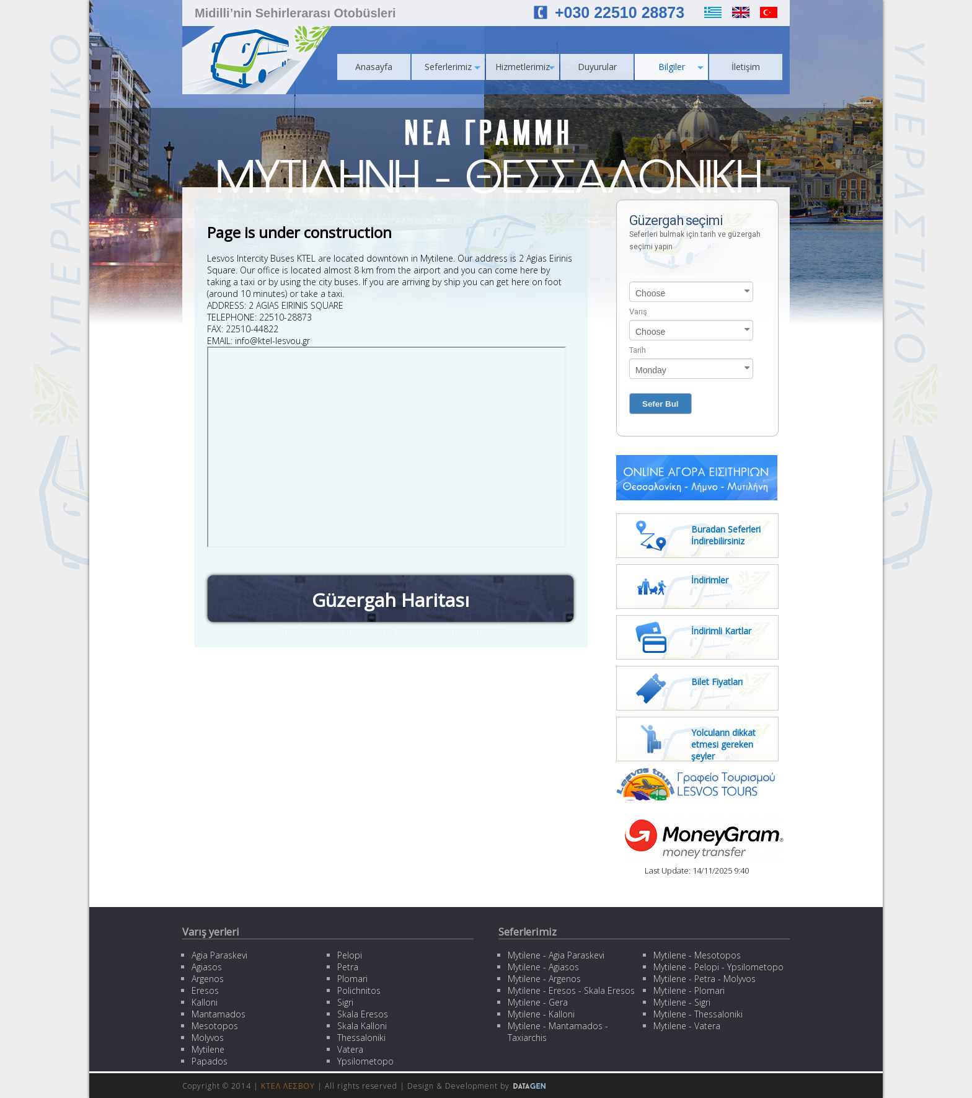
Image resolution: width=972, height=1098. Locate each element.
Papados (210, 1061)
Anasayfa (373, 67)
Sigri (345, 1002)
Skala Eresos (362, 1014)
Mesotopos (215, 1026)
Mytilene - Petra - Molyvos (704, 979)
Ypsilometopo (365, 1061)
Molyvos (208, 1037)
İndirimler (709, 580)
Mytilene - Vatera (686, 1026)
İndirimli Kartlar (721, 631)
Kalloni (205, 1002)
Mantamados (218, 1014)
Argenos (208, 979)
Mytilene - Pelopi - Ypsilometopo (718, 967)
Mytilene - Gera (538, 1002)
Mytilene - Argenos (544, 979)
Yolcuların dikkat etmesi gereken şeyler (723, 744)
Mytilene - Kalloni (541, 1014)
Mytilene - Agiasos (543, 967)
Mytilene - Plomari (689, 990)
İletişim (745, 67)
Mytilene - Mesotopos (697, 955)
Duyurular (597, 67)
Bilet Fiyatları (717, 682)
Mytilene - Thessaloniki (698, 1014)
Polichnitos (359, 990)
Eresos (205, 990)
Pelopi (349, 955)
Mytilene (208, 1049)
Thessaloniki (361, 1037)
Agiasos (207, 967)
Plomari (352, 979)
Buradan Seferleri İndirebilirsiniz (726, 535)
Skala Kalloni (362, 1026)
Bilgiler (681, 67)
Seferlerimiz (452, 67)
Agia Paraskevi (219, 955)
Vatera (350, 1049)
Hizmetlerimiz (525, 67)
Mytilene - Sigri (681, 1002)
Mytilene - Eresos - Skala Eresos (571, 990)
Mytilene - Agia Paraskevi (556, 955)
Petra (347, 967)
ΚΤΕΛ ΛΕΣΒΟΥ (288, 1086)
